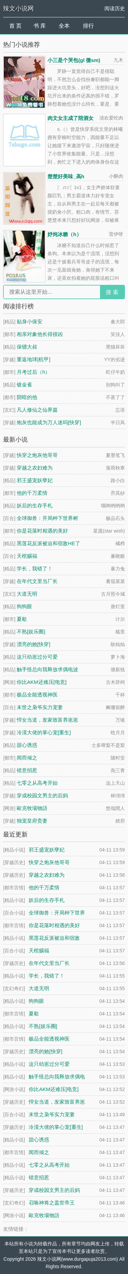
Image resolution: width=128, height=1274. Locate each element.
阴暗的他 (27, 397)
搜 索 (112, 292)
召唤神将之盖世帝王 (52, 1203)
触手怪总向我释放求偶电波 (47, 669)
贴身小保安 (29, 321)
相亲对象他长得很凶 (40, 334)
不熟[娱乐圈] (31, 631)
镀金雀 (24, 384)
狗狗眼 (24, 606)
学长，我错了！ (35, 568)
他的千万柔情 (32, 493)
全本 (64, 26)
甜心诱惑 (27, 745)
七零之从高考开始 (37, 783)
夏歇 (22, 619)
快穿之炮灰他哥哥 (37, 455)
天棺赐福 (27, 556)
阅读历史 (114, 8)
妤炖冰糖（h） (64, 234)
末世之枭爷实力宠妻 (40, 707)
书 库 (39, 26)
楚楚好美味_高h (65, 176)
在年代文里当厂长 (37, 581)
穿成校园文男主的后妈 (42, 795)
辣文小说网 (18, 8)
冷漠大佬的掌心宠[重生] (44, 732)
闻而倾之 (27, 758)
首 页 (15, 26)
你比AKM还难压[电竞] (42, 682)
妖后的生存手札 (35, 505)
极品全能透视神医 (37, 694)
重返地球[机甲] (33, 359)
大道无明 (27, 594)
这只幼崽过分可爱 (37, 657)
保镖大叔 (27, 347)
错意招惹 (27, 770)
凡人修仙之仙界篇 (37, 410)
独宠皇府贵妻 (32, 821)
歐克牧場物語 (32, 808)
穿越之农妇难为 (35, 468)
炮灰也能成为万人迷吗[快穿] (49, 422)
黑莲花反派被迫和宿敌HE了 (48, 543)
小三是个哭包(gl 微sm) (73, 60)
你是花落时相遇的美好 (42, 531)
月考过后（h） (33, 372)
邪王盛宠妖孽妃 (35, 480)
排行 (88, 26)
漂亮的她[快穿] (33, 644)
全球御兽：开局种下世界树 (47, 518)
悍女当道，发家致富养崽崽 (47, 720)
